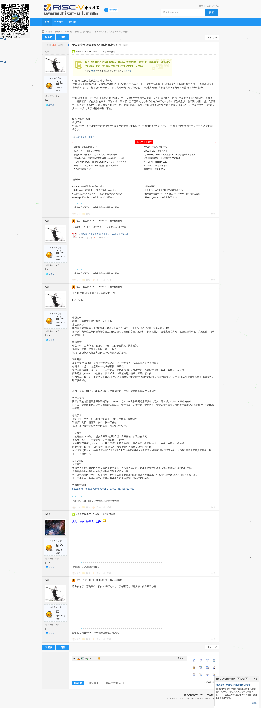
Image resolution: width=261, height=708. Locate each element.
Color (78, 658)
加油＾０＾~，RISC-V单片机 (87, 151)
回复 (62, 37)
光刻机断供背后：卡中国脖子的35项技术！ (163, 158)
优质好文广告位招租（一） (86, 147)
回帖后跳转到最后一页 (113, 683)
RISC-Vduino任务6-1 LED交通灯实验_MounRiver (95, 190)
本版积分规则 (210, 682)
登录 (201, 6)
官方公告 (59, 22)
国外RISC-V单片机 (63, 31)
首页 (46, 22)
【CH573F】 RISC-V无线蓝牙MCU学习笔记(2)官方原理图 (170, 154)
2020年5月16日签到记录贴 (156, 165)
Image (82, 658)
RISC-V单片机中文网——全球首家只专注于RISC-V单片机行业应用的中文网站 (43, 31)
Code (95, 658)
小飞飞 (48, 514)
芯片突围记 (150, 186)
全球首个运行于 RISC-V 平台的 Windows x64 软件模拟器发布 (172, 194)
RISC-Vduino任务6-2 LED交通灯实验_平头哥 (165, 190)
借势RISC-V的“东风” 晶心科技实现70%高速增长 (95, 154)
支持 (99, 280)
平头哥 (84, 137)
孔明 (47, 51)
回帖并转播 (91, 683)
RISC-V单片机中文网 (209, 695)
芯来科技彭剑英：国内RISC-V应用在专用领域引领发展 (97, 194)
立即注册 (127, 71)
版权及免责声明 (191, 695)
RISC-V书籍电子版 (82, 169)
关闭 (256, 679)
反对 (109, 280)
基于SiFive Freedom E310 (155, 162)
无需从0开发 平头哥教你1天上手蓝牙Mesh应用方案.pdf (103, 234)
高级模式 (182, 658)
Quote (90, 658)
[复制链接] (123, 45)
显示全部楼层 (109, 51)
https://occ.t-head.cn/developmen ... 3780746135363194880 (103, 488)
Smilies (99, 658)
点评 (78, 214)
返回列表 (213, 37)
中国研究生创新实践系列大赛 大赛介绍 (112, 31)
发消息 (51, 105)
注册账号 (211, 6)
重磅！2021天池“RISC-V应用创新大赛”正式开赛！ (96, 165)
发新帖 (48, 37)
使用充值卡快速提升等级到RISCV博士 (233, 685)
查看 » (255, 703)
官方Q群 (113, 10)
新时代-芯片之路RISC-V (154, 169)
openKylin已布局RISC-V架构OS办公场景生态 (93, 197)
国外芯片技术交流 (83, 31)
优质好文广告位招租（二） (156, 147)
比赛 (78, 137)
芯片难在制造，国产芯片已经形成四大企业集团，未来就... (100, 158)
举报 (213, 214)
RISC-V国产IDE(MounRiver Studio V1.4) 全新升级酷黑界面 (100, 162)
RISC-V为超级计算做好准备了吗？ (88, 186)
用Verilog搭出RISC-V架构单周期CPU (161, 197)
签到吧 (72, 22)
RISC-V (91, 137)
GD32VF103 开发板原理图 (156, 151)
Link (86, 658)
